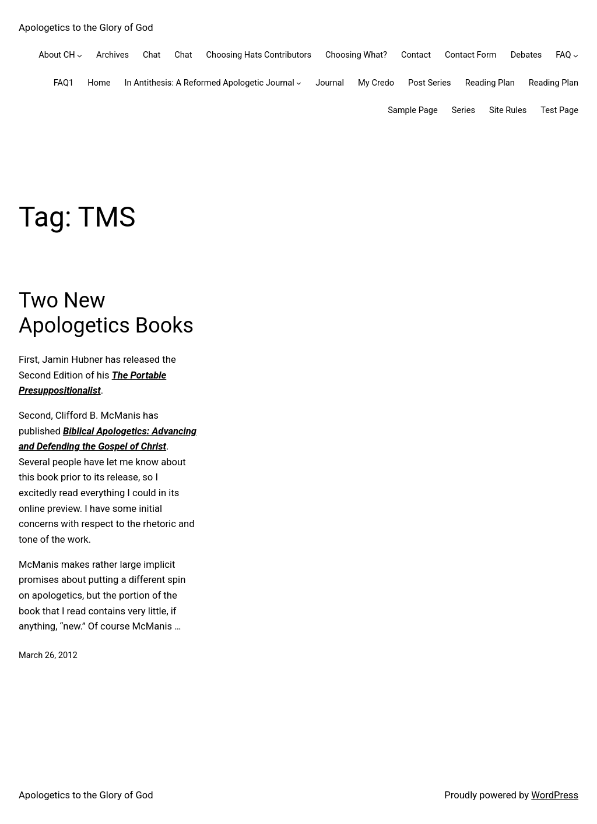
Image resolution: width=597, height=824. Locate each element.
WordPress (554, 795)
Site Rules (507, 110)
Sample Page (413, 110)
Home (98, 82)
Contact (416, 54)
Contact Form (471, 54)
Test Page (559, 110)
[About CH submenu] (79, 55)
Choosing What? (356, 54)
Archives (112, 54)
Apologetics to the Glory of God (86, 27)
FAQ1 (64, 82)
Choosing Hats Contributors (258, 54)
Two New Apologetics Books (106, 313)
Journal (329, 82)
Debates (526, 54)
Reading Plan (490, 82)
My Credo (376, 82)
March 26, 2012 (48, 655)
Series (463, 110)
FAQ (563, 54)
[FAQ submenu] (575, 55)
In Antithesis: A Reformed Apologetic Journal (209, 82)
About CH (56, 54)
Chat (151, 54)
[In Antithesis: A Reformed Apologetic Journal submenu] (298, 83)
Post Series (429, 82)
